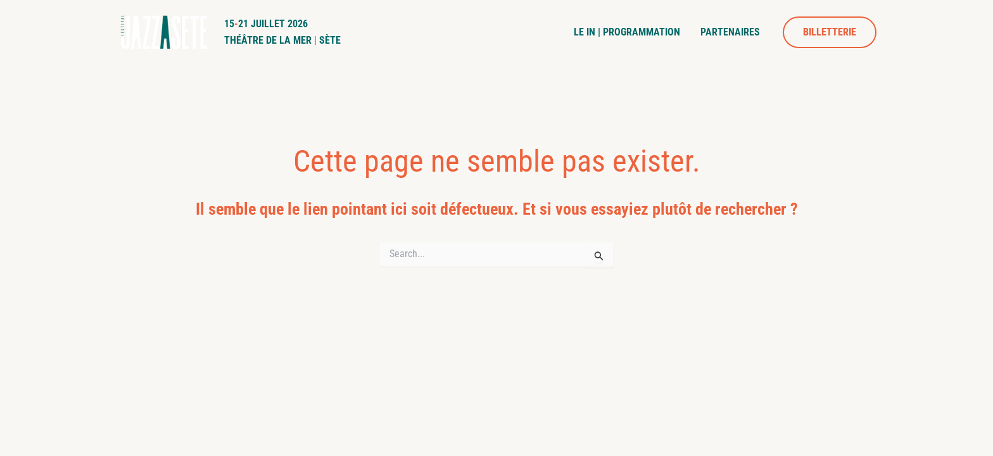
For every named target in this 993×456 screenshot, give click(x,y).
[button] (829, 32)
